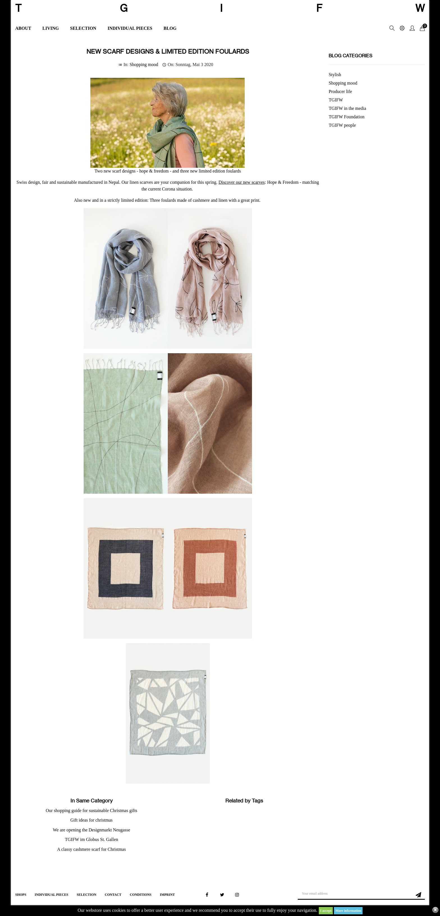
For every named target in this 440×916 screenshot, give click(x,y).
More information (348, 911)
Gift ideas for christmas (91, 820)
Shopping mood (144, 64)
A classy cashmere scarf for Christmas (91, 849)
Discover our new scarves (242, 182)
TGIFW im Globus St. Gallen (91, 839)
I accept (325, 911)
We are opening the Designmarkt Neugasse (91, 829)
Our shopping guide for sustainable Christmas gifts (91, 810)
